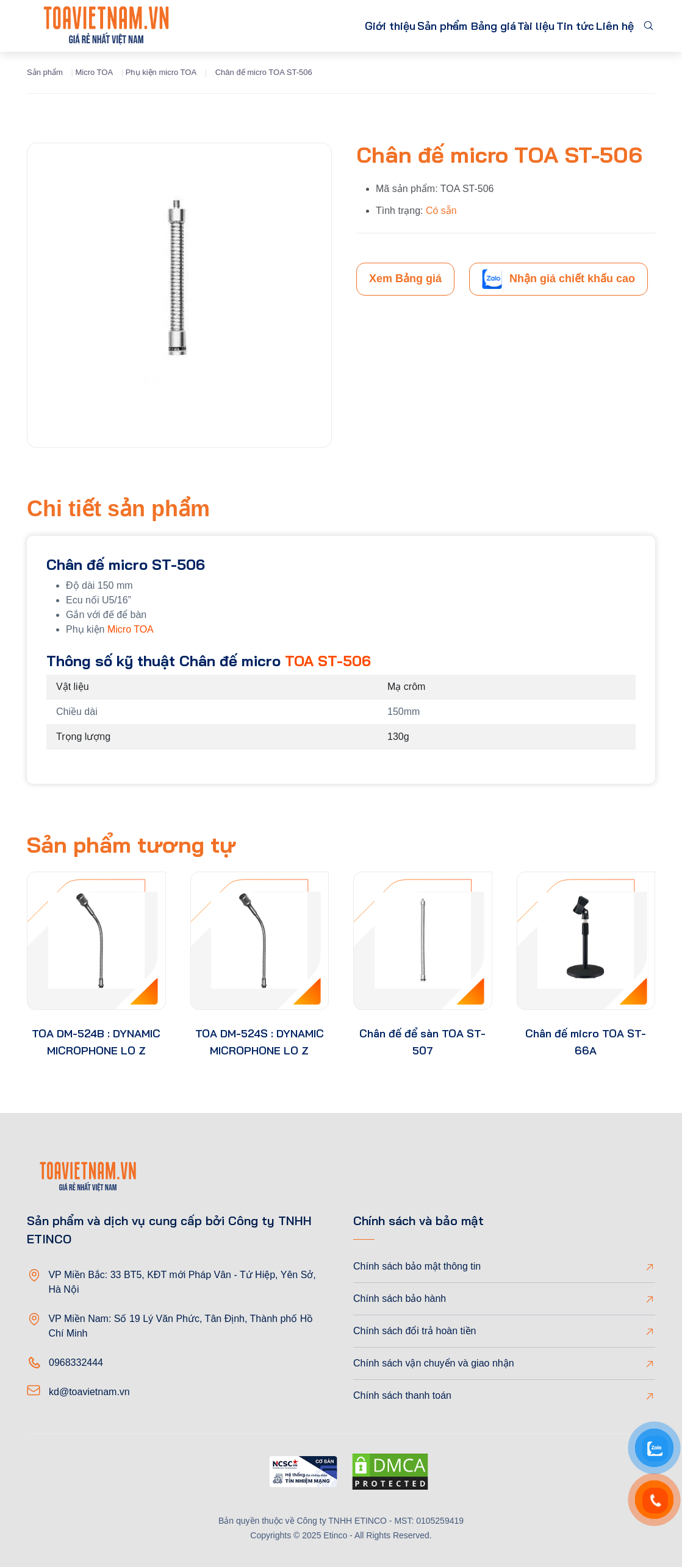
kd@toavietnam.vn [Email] (89, 1392)
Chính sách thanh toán (402, 1395)
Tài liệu (507, 26)
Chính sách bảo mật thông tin (417, 1266)
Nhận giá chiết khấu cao (558, 279)
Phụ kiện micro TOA (161, 72)
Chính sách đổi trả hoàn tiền (414, 1331)
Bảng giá (453, 26)
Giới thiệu (309, 26)
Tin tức (557, 26)
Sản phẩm (375, 26)
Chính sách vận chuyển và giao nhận (433, 1363)
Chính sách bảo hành (399, 1298)
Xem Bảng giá (405, 278)
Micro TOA (94, 72)
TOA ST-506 (328, 661)
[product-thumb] (96, 941)
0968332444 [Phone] (76, 1362)
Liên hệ (609, 26)
